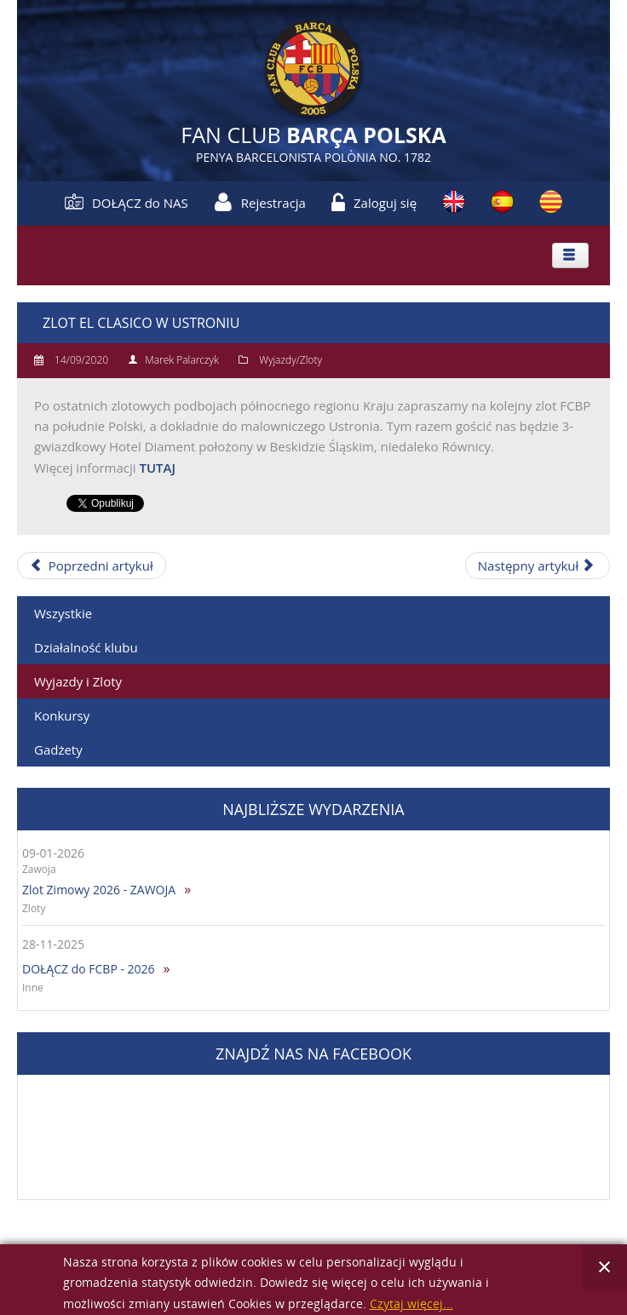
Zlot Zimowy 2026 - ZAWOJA (98, 889)
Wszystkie (63, 613)
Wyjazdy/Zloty (290, 360)
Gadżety (58, 749)
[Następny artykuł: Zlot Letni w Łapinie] (537, 565)
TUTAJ (157, 467)
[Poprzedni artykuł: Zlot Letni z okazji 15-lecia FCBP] (91, 565)
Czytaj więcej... (411, 1304)
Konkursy (61, 715)
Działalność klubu (86, 647)
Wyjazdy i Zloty (78, 681)
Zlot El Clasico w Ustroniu (141, 322)
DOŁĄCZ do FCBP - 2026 (88, 969)
